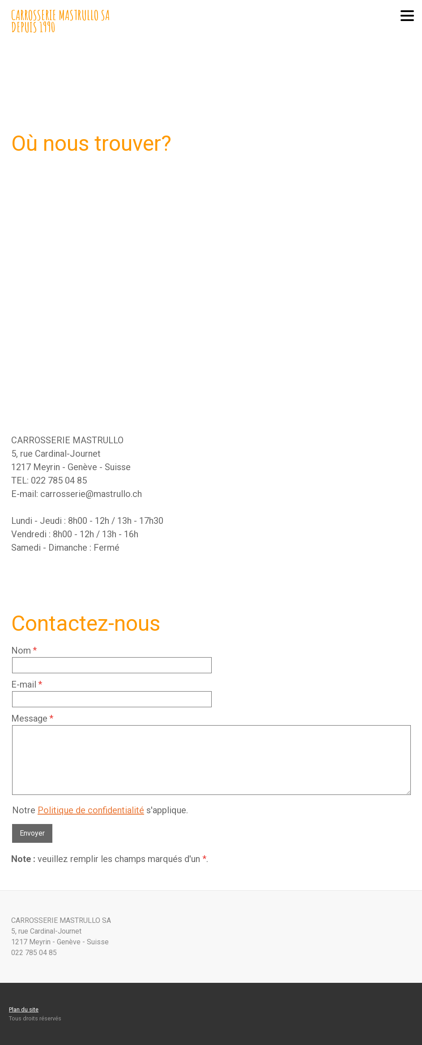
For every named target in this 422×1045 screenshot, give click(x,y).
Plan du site (23, 1009)
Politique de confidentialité (91, 810)
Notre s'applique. (100, 810)
